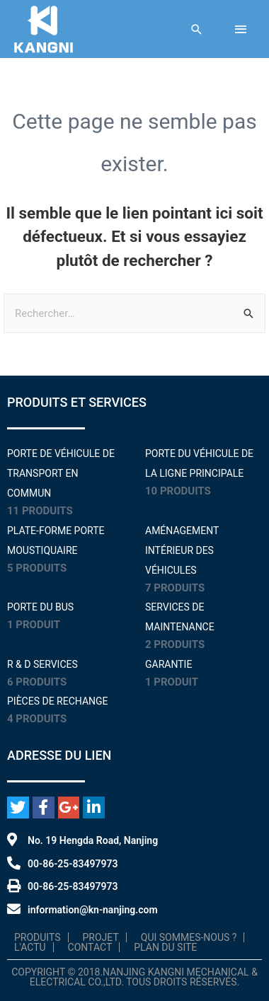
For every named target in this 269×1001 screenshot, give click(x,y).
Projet (101, 937)
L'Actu (30, 947)
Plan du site (165, 947)
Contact (90, 947)
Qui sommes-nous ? (189, 937)
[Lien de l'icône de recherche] (197, 29)
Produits (37, 937)
